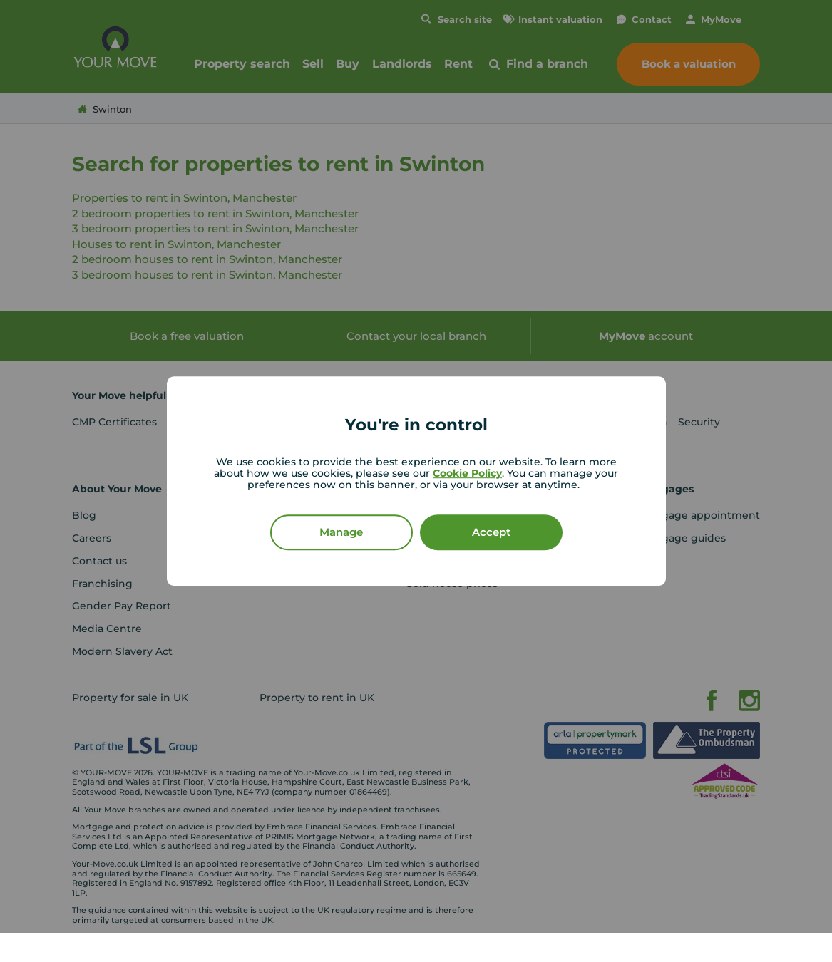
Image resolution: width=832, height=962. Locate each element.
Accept (491, 532)
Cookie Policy (467, 473)
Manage (341, 532)
